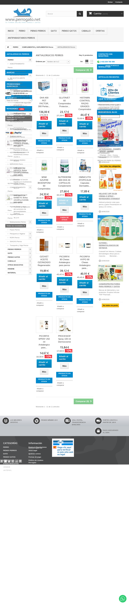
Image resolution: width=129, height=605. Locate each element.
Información (13, 513)
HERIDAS (10, 375)
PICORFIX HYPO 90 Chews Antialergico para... (84, 262)
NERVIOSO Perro (16, 164)
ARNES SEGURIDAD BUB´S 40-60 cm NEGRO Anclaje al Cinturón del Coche (23, 327)
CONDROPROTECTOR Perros (17, 197)
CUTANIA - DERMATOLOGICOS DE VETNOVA (109, 266)
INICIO (11, 30)
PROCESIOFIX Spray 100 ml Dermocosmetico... (64, 339)
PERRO (22, 30)
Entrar (110, 2)
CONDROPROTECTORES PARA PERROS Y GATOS (109, 306)
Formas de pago (15, 529)
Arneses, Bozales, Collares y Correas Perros (17, 85)
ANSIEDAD (19, 371)
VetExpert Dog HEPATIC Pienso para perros (21, 421)
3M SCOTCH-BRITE (17, 286)
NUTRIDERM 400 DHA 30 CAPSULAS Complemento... (64, 181)
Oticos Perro (14, 226)
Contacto (118, 2)
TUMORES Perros (16, 176)
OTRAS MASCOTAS (15, 265)
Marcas (10, 281)
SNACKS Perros (15, 241)
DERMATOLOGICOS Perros (16, 143)
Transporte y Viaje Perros (18, 245)
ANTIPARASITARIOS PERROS (21, 38)
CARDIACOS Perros (17, 137)
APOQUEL (13, 297)
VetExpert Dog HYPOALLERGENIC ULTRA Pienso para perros (22, 395)
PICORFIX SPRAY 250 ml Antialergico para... (44, 342)
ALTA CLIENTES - (106, 122)
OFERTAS (100, 30)
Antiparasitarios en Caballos (109, 393)
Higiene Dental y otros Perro (17, 208)
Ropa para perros (104, 378)
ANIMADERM (14, 293)
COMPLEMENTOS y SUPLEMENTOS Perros (16, 116)
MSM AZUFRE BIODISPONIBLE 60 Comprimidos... (44, 183)
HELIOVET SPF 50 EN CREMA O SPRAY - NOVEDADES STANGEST (109, 216)
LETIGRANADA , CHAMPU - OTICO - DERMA (110, 171)
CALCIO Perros (15, 133)
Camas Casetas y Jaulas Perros (18, 92)
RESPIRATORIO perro (17, 172)
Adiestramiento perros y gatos (109, 341)
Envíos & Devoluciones (18, 517)
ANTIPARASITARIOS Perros (16, 77)
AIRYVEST (13, 290)
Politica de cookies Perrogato (20, 532)
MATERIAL (12, 273)
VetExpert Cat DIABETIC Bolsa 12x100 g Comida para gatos (21, 477)
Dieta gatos (102, 363)
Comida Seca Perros (17, 110)
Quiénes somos (15, 525)
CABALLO (86, 30)
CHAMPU (10, 366)
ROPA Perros (14, 238)
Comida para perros (105, 352)
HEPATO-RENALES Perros (16, 154)
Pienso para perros (105, 370)
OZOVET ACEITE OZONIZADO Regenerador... (44, 260)
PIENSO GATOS (69, 30)
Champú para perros (106, 348)
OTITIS (9, 370)
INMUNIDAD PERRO (17, 160)
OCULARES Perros (16, 168)
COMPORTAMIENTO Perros (16, 189)
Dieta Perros (102, 367)
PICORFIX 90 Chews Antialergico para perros (64, 260)
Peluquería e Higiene (17, 234)
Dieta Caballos (103, 359)
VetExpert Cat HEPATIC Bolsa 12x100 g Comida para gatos (21, 450)
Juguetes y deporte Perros (16, 216)
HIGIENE (11, 269)
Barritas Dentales (23, 366)
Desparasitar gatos (105, 356)
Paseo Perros (14, 230)
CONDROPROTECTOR (15, 379)
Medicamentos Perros (17, 222)
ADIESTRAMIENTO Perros (16, 65)
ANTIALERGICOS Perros (15, 123)
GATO (54, 30)
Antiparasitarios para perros (108, 345)
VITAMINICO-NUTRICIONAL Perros (16, 181)
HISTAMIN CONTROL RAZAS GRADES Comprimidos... (84, 104)
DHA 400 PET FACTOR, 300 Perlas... (44, 102)
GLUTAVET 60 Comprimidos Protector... (64, 102)
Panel (87, 62)
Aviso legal (13, 521)
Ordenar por (40, 61)
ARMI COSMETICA (16, 301)
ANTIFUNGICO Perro (17, 71)
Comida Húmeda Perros (18, 106)
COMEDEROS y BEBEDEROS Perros (15, 100)
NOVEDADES (12, 387)
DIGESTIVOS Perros (17, 149)
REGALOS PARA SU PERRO (109, 397)
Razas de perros (104, 374)
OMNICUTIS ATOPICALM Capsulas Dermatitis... (85, 181)
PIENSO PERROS (38, 30)
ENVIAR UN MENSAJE (112, 67)
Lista (91, 62)
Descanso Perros (15, 203)
